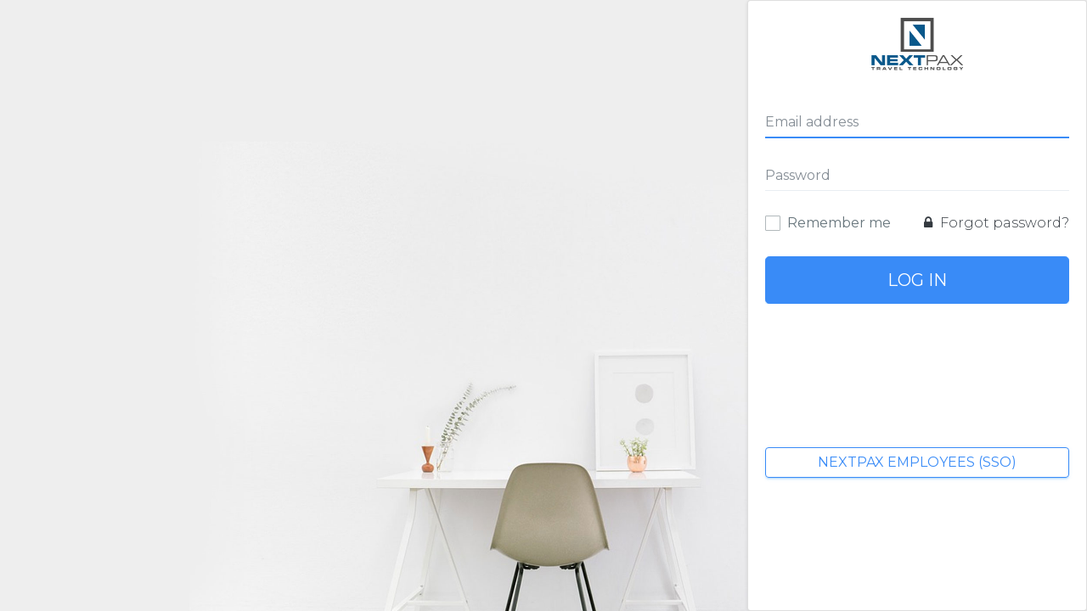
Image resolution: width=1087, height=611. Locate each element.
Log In (917, 280)
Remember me (839, 223)
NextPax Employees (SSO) (917, 462)
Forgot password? (996, 223)
